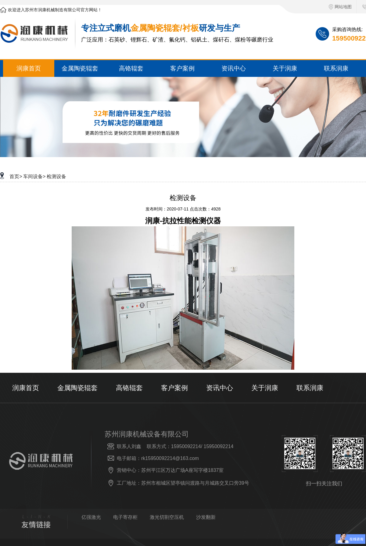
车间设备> (34, 176)
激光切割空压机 (167, 517)
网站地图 (340, 6)
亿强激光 (91, 517)
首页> (15, 176)
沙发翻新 (206, 517)
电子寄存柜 (125, 517)
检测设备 (56, 176)
